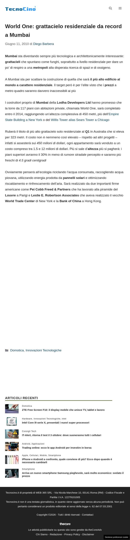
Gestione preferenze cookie (116, 537)
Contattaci (87, 514)
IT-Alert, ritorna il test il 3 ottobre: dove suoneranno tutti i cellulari (61, 435)
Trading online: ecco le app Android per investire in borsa (56, 447)
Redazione (56, 534)
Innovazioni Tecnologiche (43, 350)
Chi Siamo (42, 534)
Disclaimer (88, 534)
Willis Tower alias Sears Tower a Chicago (80, 120)
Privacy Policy (72, 534)
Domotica (17, 350)
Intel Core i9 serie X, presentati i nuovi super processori (55, 422)
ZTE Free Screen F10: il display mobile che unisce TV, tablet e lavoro (63, 409)
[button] (110, 8)
